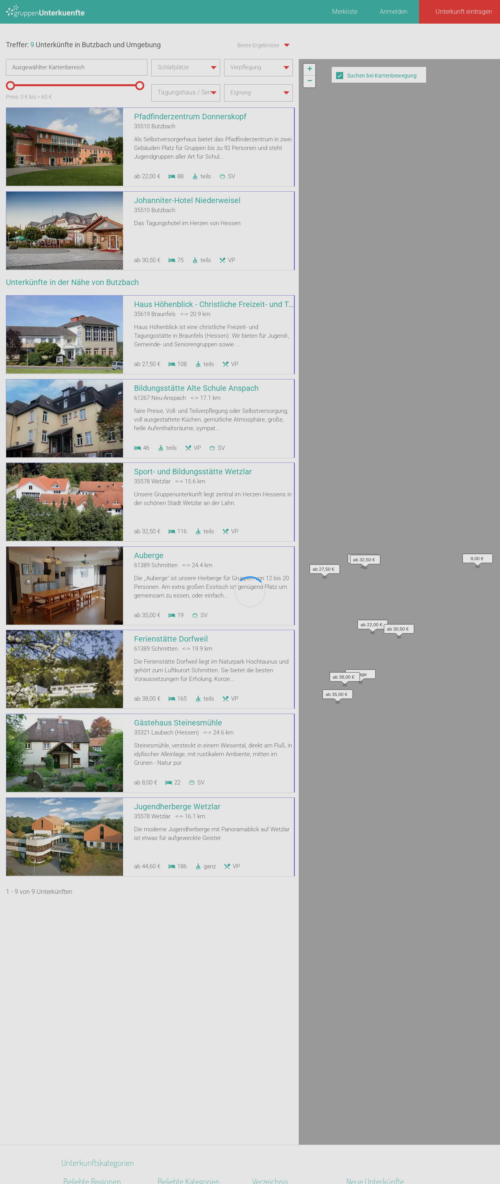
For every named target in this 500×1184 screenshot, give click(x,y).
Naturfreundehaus (183, 1086)
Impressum (275, 1157)
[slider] (10, 129)
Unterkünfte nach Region (286, 1004)
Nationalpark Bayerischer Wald (106, 1076)
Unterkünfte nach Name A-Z (290, 1045)
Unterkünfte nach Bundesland (293, 1015)
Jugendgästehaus (183, 1045)
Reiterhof (170, 1015)
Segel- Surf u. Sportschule (193, 1004)
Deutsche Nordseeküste (95, 1035)
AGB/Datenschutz (229, 1157)
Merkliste (344, 11)
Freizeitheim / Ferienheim (193, 1025)
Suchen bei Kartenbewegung (382, 75)
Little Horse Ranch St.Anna (383, 1015)
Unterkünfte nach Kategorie (289, 1025)
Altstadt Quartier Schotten (381, 1004)
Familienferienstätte (185, 1076)
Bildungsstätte (178, 1035)
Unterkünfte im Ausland (284, 1056)
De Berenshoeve (368, 1035)
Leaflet (428, 299)
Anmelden (394, 11)
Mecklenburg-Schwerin (94, 1117)
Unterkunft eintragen (464, 11)
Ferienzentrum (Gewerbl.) (192, 1066)
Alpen (71, 1107)
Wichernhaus (364, 1045)
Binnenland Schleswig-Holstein (106, 1045)
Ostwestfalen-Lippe (89, 1086)
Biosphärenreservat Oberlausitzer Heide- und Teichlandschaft (97, 1015)
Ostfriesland (80, 1056)
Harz (69, 1097)
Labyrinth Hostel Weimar (380, 1056)
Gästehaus (173, 1097)
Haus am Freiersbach (375, 1025)
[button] (370, 172)
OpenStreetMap (481, 299)
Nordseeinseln (83, 1066)
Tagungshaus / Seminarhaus (198, 1056)
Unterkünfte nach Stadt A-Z (289, 1035)
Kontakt (186, 1157)
